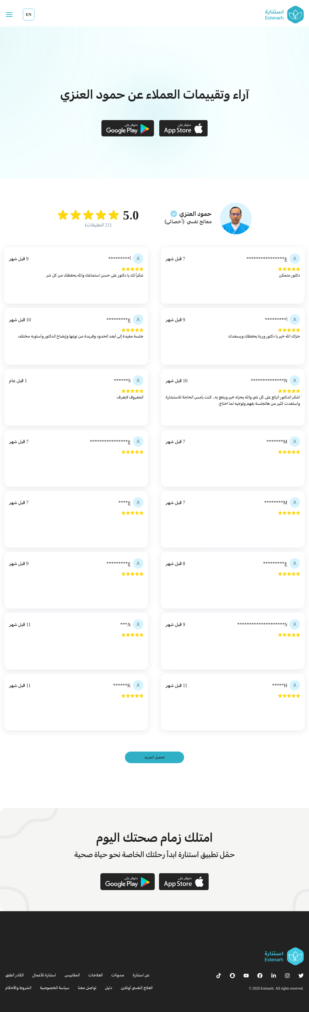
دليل (108, 987)
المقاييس (72, 975)
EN (28, 14)
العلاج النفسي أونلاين (137, 987)
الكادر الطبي (14, 975)
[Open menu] (9, 14)
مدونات (117, 975)
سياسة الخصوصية (54, 987)
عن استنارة (141, 975)
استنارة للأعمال (44, 975)
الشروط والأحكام (18, 987)
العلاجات (95, 975)
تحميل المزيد (154, 757)
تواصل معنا (87, 987)
